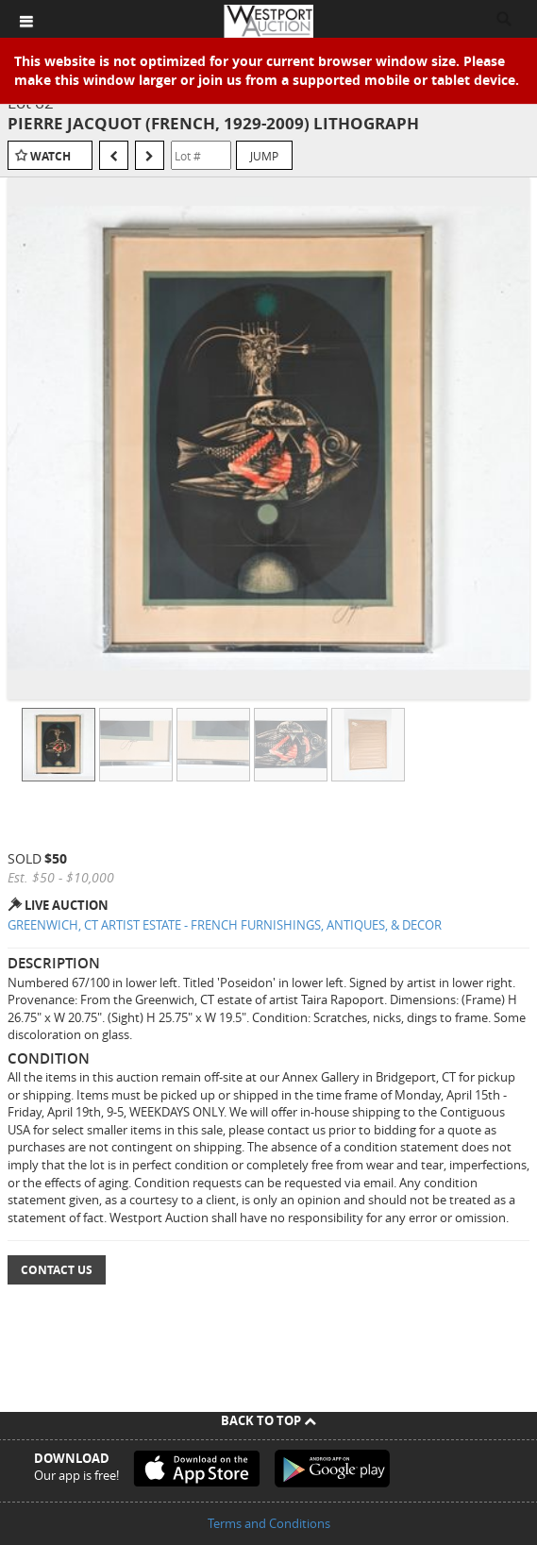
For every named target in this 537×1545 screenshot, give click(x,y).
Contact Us (56, 1270)
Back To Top (268, 1420)
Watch (50, 156)
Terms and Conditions (269, 1523)
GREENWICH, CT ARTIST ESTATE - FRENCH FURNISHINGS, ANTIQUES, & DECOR (225, 924)
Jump (264, 155)
